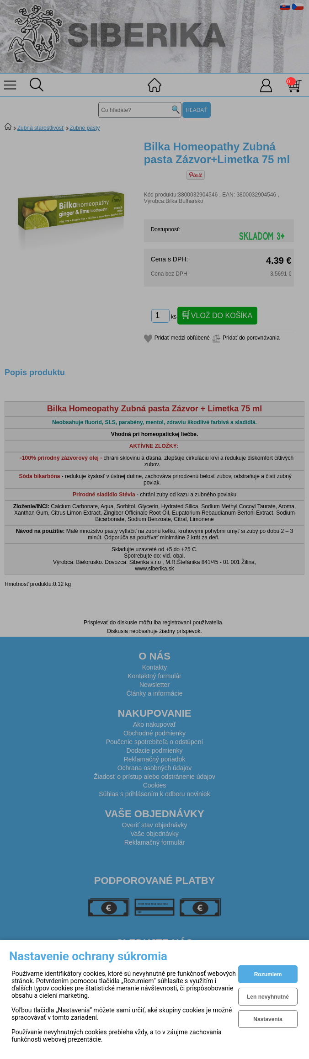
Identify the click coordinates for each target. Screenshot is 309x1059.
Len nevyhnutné (268, 997)
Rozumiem (268, 974)
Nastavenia (267, 1019)
